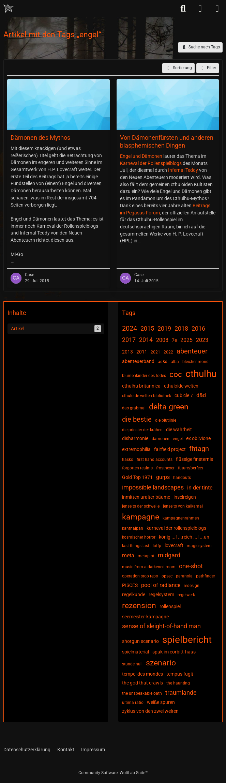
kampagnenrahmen (181, 518)
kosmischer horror (138, 537)
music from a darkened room (149, 566)
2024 (129, 328)
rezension (139, 605)
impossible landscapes (153, 487)
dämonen (160, 438)
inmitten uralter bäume (146, 497)
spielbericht (187, 639)
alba (175, 361)
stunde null (132, 664)
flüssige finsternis (194, 459)
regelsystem (161, 594)
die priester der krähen (142, 429)
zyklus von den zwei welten (150, 711)
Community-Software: (113, 772)
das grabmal (134, 408)
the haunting (178, 683)
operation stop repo (140, 576)
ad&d (162, 361)
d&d (201, 395)
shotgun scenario (140, 641)
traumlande (181, 692)
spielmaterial (135, 651)
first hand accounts (154, 459)
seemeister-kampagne (145, 616)
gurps (163, 477)
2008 (162, 340)
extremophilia (136, 449)
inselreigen (185, 497)
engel (178, 438)
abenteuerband (138, 361)
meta (128, 555)
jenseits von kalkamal (183, 506)
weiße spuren (161, 702)
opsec (167, 576)
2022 (168, 352)
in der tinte (199, 487)
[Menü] (217, 8)
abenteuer (192, 351)
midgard (169, 555)
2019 (164, 328)
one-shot (191, 566)
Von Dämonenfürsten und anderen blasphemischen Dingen (166, 141)
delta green (169, 406)
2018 (181, 328)
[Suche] (183, 8)
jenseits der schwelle (141, 506)
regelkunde (133, 594)
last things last (135, 545)
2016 (198, 328)
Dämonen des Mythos (40, 137)
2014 (146, 339)
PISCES (130, 585)
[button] (178, 68)
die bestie (137, 419)
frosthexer (165, 468)
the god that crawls (142, 683)
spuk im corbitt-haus (174, 651)
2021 (155, 352)
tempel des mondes (142, 674)
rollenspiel (170, 606)
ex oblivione (198, 438)
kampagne (140, 517)
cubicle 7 (184, 395)
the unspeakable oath (142, 693)
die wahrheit (179, 429)
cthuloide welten (181, 386)
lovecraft (174, 545)
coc (175, 374)
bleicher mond (195, 361)
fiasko (127, 459)
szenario (161, 662)
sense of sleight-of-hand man (161, 626)
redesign (191, 585)
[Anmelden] (200, 8)
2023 (202, 340)
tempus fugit (179, 674)
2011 (141, 352)
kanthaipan (132, 528)
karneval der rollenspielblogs (176, 528)
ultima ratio (133, 702)
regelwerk (186, 594)
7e (174, 340)
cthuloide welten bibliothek (146, 395)
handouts (182, 477)
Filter (207, 68)
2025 (186, 340)
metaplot (146, 556)
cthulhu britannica (141, 386)
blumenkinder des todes (144, 375)
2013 (127, 352)
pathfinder (205, 576)
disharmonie (135, 438)
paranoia (184, 576)
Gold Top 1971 (137, 477)
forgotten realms (137, 468)
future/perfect (190, 468)
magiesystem (199, 545)
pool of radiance (160, 585)
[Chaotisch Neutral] (8, 8)
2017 (129, 339)
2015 (147, 328)
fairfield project (170, 449)
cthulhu (200, 373)
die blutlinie (165, 420)
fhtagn (199, 449)
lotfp (157, 545)
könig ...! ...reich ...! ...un (184, 537)
